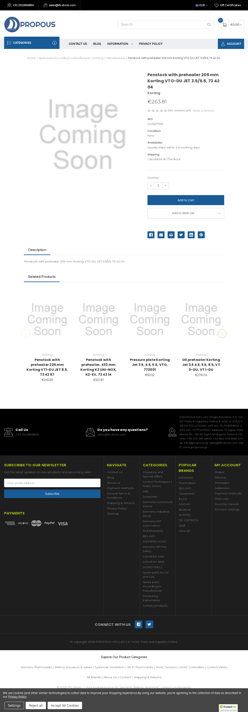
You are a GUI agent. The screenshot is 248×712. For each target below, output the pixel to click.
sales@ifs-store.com (60, 5)
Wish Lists (222, 499)
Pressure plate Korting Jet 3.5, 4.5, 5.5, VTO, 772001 (150, 364)
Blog (97, 44)
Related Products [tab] (41, 277)
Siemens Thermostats (36, 667)
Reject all (36, 705)
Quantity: (153, 178)
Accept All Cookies (65, 705)
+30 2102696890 (20, 5)
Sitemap (113, 513)
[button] (228, 708)
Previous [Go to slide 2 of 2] (26, 333)
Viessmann (186, 493)
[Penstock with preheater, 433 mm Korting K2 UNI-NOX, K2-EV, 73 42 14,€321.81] (98, 319)
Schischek (150, 496)
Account (231, 44)
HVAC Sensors (166, 667)
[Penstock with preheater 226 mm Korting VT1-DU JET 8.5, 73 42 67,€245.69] (47, 319)
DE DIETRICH (189, 520)
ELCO (183, 499)
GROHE (184, 504)
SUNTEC (185, 515)
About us (113, 483)
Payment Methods (120, 488)
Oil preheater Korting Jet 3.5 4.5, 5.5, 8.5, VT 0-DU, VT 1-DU (201, 364)
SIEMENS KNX (153, 556)
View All (184, 531)
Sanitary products (155, 605)
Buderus (185, 509)
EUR (201, 5)
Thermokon (187, 483)
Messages (222, 483)
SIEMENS (186, 477)
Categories (31, 43)
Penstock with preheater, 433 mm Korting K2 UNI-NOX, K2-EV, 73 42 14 (98, 367)
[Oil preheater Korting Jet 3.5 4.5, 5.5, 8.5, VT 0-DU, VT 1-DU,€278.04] (201, 319)
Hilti (145, 491)
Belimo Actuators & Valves (73, 667)
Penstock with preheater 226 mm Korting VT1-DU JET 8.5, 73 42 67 (47, 367)
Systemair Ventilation (110, 667)
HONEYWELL (153, 567)
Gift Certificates (228, 5)
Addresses (222, 488)
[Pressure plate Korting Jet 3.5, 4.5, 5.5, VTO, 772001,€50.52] (149, 319)
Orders (219, 472)
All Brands (94, 677)
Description (37, 250)
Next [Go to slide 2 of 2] (222, 333)
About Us (110, 677)
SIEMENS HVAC (154, 541)
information (120, 44)
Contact (125, 677)
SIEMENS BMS (154, 562)
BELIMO (149, 536)
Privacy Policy (150, 44)
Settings (14, 705)
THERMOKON (153, 531)
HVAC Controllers (191, 667)
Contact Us (78, 44)
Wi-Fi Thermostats (140, 667)
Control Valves (217, 667)
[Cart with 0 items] (236, 24)
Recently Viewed (227, 504)
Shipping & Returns (121, 503)
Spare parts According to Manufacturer (152, 586)
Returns (220, 477)
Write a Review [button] (203, 110)
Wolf (182, 525)
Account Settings (227, 509)
